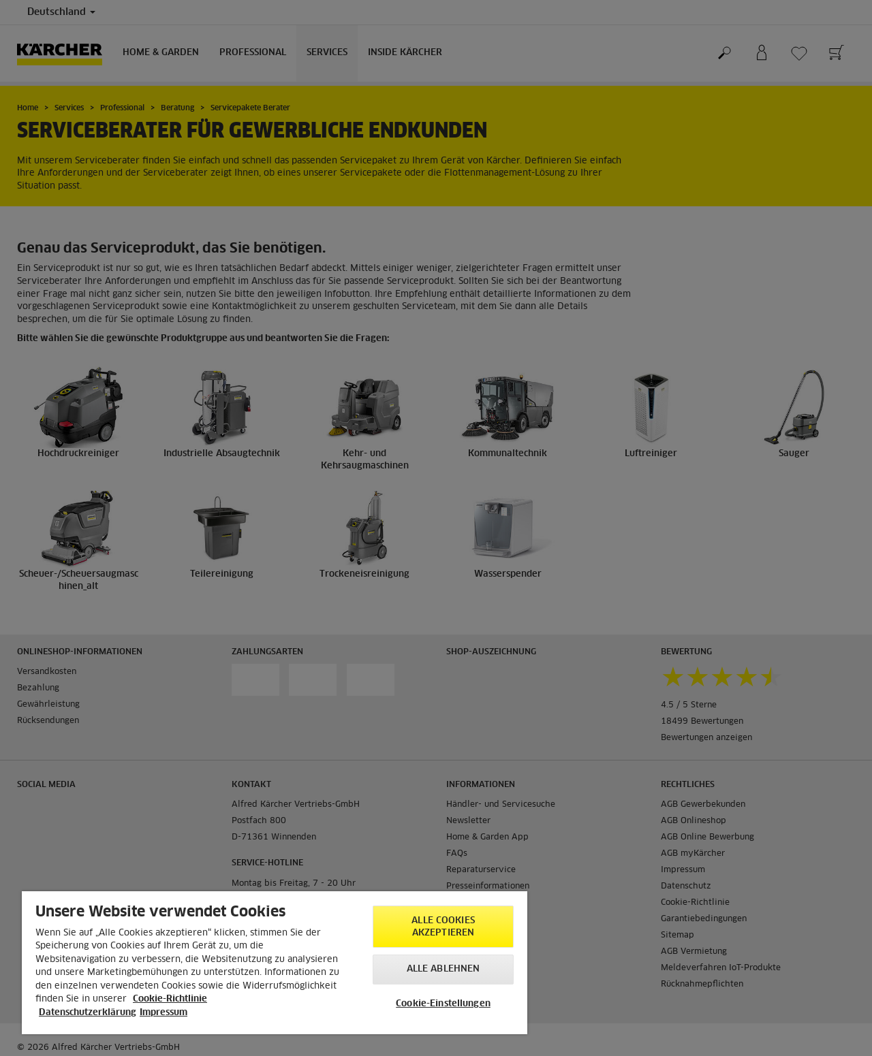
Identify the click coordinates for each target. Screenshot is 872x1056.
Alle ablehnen (443, 969)
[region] (274, 962)
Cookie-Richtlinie (170, 999)
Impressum (163, 1012)
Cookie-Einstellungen (443, 1003)
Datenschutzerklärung (87, 1012)
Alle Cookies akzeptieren (443, 927)
